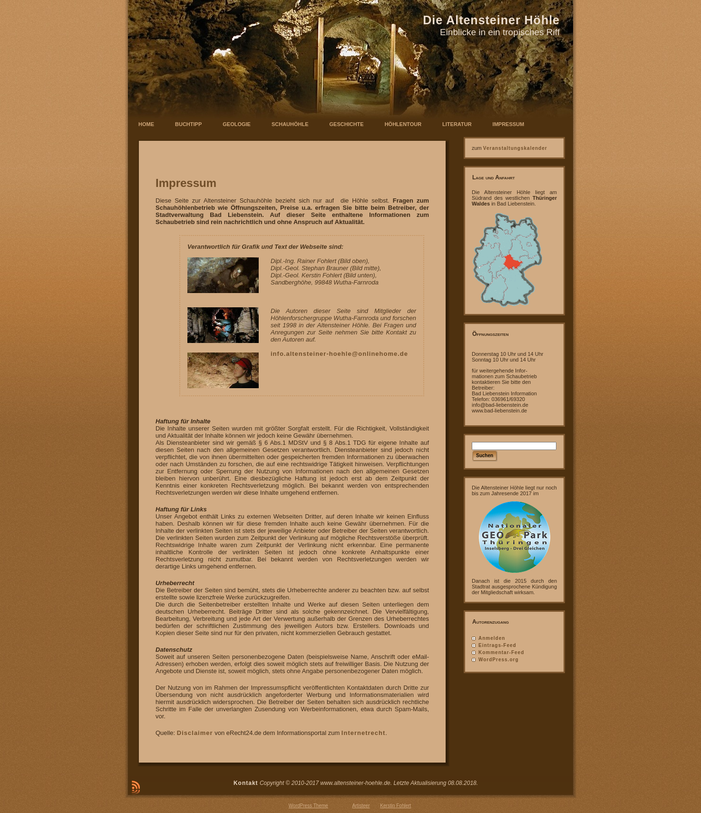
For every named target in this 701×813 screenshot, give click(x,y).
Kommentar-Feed (501, 652)
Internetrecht (363, 732)
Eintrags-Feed (497, 645)
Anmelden (491, 638)
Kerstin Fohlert (395, 805)
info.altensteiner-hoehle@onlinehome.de (339, 353)
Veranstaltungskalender (515, 148)
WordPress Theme (308, 805)
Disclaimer (195, 732)
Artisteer (361, 805)
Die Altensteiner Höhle (491, 20)
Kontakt (246, 783)
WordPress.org (498, 659)
